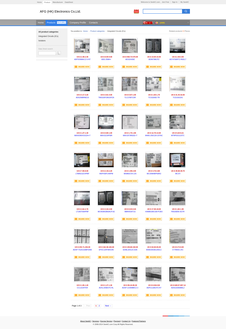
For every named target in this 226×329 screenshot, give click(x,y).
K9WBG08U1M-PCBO (154, 212)
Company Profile (78, 22)
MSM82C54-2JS (130, 174)
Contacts (93, 22)
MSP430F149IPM (106, 174)
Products (51, 22)
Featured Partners (139, 321)
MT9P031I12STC (178, 135)
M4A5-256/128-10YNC (154, 135)
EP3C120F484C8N (106, 250)
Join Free (165, 2)
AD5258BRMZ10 (82, 97)
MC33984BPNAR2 (154, 174)
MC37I (177, 174)
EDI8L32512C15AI (130, 250)
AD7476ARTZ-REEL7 (178, 59)
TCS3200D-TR (154, 97)
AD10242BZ (130, 59)
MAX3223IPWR (106, 135)
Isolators (42, 41)
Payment (117, 321)
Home (39, 2)
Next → (108, 306)
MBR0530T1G (130, 212)
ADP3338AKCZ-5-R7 (82, 59)
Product (47, 2)
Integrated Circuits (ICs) (48, 36)
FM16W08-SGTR (178, 212)
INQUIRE (82, 66)
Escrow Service (106, 321)
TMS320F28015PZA (106, 97)
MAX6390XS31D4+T (82, 135)
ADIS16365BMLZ (178, 288)
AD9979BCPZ (153, 59)
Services (95, 321)
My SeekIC (184, 2)
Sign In (174, 2)
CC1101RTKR (82, 288)
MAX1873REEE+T (130, 135)
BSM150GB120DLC (154, 250)
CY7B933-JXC (177, 250)
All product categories (48, 32)
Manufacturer (58, 2)
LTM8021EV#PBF (82, 174)
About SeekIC (85, 321)
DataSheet (69, 2)
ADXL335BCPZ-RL (106, 288)
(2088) (162, 23)
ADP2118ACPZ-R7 (154, 288)
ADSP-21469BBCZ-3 (130, 288)
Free (136, 12)
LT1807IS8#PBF (82, 212)
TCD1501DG (178, 97)
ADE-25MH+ (106, 59)
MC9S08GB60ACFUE (106, 212)
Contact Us (126, 321)
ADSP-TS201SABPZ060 (82, 250)
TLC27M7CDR (130, 97)
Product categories (97, 31)
